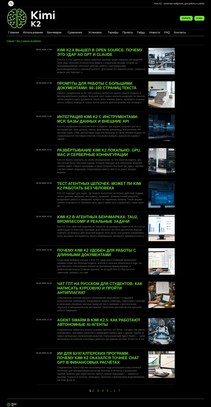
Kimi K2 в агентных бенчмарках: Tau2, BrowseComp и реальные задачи (97, 219)
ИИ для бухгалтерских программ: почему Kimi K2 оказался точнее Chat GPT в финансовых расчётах (98, 358)
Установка (95, 32)
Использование (33, 32)
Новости (154, 32)
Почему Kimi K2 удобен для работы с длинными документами (96, 252)
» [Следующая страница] (114, 390)
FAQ (167, 32)
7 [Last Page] (119, 390)
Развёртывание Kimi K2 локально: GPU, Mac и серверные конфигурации (99, 152)
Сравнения (75, 32)
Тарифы (113, 32)
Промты (127, 32)
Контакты (180, 32)
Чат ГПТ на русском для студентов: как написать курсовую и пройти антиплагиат (99, 288)
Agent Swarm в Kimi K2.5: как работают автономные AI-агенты (98, 322)
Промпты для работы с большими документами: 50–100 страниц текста (96, 85)
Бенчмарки (54, 32)
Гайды (141, 32)
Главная (13, 32)
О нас (199, 18)
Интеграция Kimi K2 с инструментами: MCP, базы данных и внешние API (97, 119)
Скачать (186, 18)
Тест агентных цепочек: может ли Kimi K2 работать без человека (99, 185)
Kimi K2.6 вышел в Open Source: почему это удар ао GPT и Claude (99, 52)
